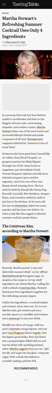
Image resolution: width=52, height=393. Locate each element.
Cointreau (14, 329)
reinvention (20, 205)
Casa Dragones (16, 333)
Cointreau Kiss (27, 288)
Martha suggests (19, 349)
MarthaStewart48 (12, 276)
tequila (36, 333)
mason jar (14, 318)
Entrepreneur (35, 139)
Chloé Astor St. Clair (15, 42)
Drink (5, 13)
